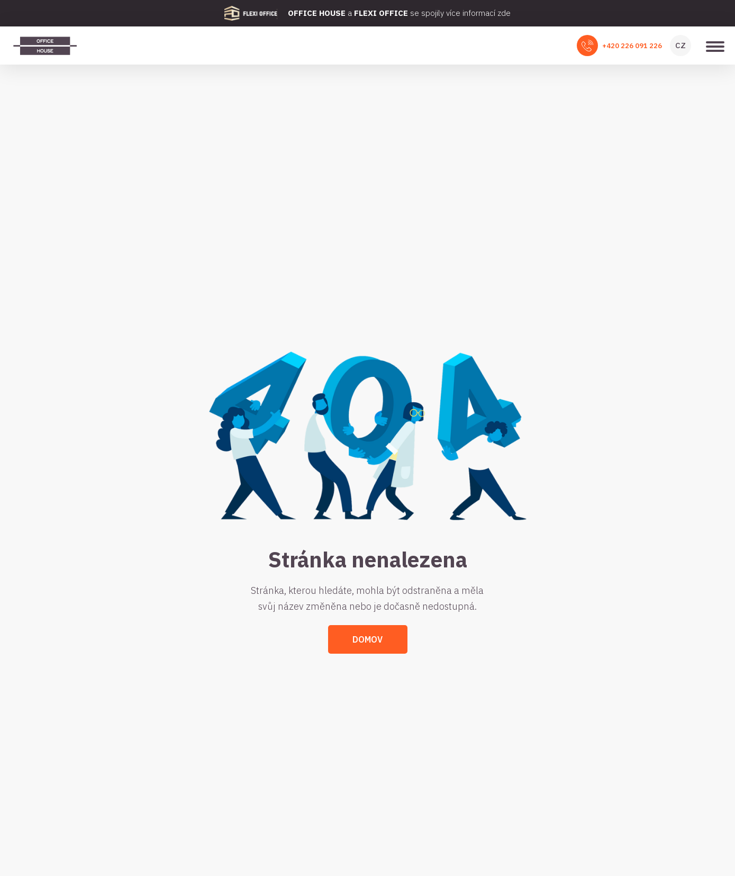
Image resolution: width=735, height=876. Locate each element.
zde (504, 13)
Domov (367, 639)
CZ (680, 45)
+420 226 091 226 (632, 45)
